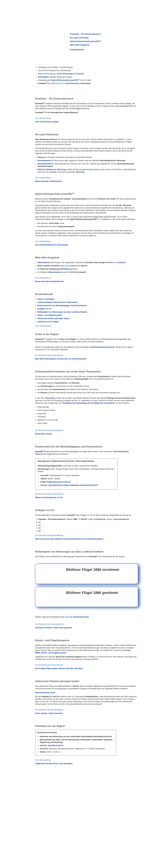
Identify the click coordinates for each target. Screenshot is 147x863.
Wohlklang (65, 269)
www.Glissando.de (55, 745)
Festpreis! (121, 262)
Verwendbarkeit (44, 161)
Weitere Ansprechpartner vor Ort (49, 498)
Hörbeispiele (43, 77)
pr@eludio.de (99, 519)
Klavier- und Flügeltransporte (49, 315)
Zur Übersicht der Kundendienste (49, 355)
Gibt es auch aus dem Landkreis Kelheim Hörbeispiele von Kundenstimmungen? (69, 539)
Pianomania (50, 398)
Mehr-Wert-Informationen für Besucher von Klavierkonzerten (60, 359)
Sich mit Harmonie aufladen (47, 122)
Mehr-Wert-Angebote (79, 45)
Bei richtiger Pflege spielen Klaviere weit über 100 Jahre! (59, 668)
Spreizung (80, 172)
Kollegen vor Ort (44, 309)
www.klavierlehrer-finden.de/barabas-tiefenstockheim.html (73, 485)
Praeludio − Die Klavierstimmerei (85, 34)
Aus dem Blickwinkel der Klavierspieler (51, 245)
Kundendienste (77, 49)
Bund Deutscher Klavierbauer (78, 83)
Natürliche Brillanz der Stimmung (51, 169)
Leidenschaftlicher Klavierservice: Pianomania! (57, 302)
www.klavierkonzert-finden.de (102, 347)
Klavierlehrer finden (43, 434)
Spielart (84, 266)
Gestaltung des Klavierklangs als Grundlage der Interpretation (88, 403)
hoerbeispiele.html (81, 617)
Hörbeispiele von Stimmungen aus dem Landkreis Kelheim (62, 312)
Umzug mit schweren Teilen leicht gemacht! (53, 628)
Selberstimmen (54, 272)
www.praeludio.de (121, 519)
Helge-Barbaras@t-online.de (59, 482)
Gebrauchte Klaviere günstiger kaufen (53, 318)
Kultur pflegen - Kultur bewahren (49, 713)
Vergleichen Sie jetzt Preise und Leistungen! (54, 764)
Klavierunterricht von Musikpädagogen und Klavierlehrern (62, 306)
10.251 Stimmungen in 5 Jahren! (70, 74)
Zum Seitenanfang (43, 118)
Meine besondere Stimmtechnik (48, 181)
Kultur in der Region (46, 299)
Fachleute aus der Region (48, 322)
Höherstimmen (43, 262)
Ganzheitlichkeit (44, 164)
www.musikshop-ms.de (45, 693)
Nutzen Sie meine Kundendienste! (49, 281)
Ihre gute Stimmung (79, 38)
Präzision (41, 157)
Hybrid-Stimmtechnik (85, 41)
